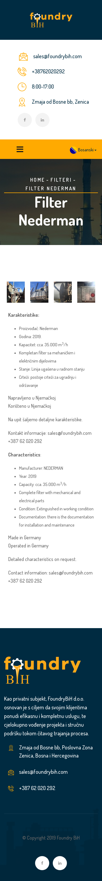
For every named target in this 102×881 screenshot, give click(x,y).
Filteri (61, 180)
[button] (83, 150)
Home (37, 180)
